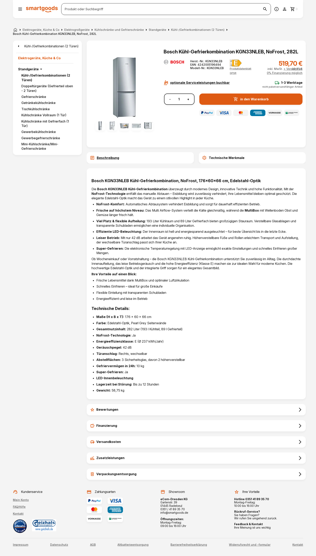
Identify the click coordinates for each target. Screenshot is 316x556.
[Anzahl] (179, 99)
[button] (233, 73)
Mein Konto (21, 500)
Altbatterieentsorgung (133, 544)
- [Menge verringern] (170, 99)
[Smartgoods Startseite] (42, 9)
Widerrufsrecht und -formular (249, 544)
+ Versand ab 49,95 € (293, 69)
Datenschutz (59, 544)
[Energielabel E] (236, 63)
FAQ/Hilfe (19, 506)
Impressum (20, 544)
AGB (93, 544)
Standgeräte (28, 69)
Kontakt (18, 513)
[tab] (140, 157)
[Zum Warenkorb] (294, 9)
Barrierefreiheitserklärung (188, 544)
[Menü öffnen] (20, 9)
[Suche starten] (265, 9)
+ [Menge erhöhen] (188, 99)
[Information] (276, 9)
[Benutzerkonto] (284, 9)
